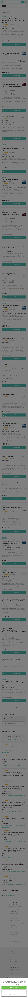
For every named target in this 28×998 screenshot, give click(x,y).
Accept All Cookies (14, 987)
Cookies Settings (14, 994)
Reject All (14, 991)
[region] (14, 988)
